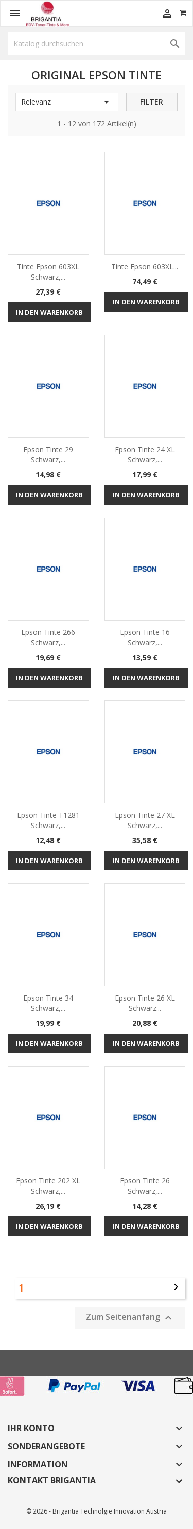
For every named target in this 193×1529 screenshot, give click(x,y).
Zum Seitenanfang (130, 1317)
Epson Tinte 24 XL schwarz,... (145, 454)
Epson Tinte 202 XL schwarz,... (48, 1186)
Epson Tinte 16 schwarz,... (145, 637)
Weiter (176, 1287)
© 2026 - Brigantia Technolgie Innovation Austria (96, 1511)
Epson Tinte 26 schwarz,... (145, 1186)
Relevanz (67, 102)
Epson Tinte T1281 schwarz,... (48, 820)
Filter (151, 102)
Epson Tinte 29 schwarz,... (48, 454)
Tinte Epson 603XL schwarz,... (48, 272)
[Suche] (96, 43)
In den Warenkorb (49, 312)
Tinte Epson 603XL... (144, 266)
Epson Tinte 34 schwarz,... (48, 1003)
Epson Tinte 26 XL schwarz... (145, 1003)
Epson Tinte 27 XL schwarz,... (145, 820)
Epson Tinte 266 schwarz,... (48, 637)
